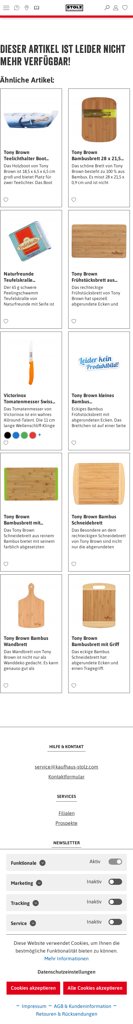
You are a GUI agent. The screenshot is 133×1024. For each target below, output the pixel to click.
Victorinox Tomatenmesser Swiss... (29, 398)
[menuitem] (125, 7)
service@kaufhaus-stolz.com (66, 766)
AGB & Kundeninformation (79, 1006)
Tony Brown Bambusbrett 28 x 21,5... (98, 155)
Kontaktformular (66, 776)
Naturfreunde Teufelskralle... (19, 277)
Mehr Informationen (66, 958)
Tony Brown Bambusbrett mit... (23, 519)
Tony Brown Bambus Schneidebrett (94, 519)
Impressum (31, 1006)
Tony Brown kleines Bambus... (93, 398)
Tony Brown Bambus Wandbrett (26, 641)
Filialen (67, 813)
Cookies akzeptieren (33, 988)
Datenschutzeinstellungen (66, 972)
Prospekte (66, 823)
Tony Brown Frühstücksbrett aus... (94, 277)
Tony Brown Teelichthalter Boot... (26, 155)
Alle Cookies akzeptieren (95, 988)
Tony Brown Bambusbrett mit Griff (95, 641)
